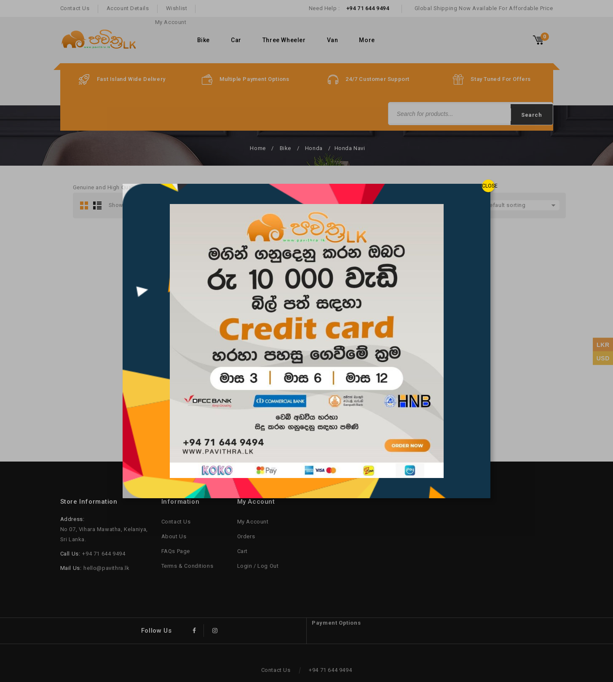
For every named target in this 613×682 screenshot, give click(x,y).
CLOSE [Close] (488, 186)
